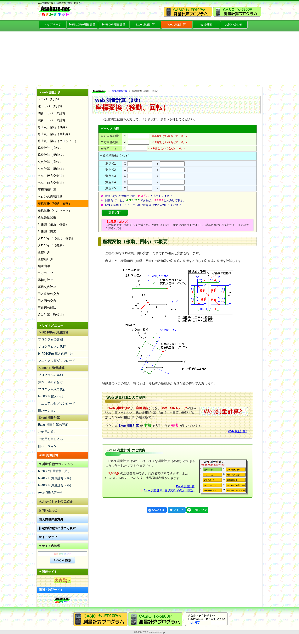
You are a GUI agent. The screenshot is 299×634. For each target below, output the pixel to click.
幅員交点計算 (47, 287)
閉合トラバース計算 (51, 113)
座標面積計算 (47, 189)
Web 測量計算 (176, 24)
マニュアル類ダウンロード (56, 360)
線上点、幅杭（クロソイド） (58, 141)
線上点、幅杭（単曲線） (55, 134)
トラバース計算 (48, 99)
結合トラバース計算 (51, 120)
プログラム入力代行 (52, 346)
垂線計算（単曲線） (51, 155)
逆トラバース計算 (50, 106)
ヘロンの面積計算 (50, 196)
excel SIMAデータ (50, 492)
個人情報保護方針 (51, 519)
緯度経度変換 (47, 217)
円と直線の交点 (48, 293)
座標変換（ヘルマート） (55, 210)
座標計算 (44, 252)
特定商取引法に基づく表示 (57, 528)
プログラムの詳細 (50, 339)
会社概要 (206, 24)
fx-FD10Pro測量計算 (82, 24)
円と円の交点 (47, 300)
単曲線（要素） (48, 231)
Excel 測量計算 (145, 24)
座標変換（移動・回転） (55, 203)
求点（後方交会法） (51, 175)
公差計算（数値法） (51, 314)
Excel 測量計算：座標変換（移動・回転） (169, 490)
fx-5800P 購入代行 (51, 396)
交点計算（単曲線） (51, 168)
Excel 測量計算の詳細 (53, 424)
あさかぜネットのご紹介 (56, 501)
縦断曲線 (44, 266)
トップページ (52, 24)
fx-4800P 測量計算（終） (55, 485)
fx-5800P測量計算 (113, 24)
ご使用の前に (47, 431)
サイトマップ (48, 537)
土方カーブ (45, 273)
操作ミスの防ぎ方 (50, 382)
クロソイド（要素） (51, 245)
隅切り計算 (45, 280)
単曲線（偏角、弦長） (53, 224)
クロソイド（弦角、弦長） (56, 238)
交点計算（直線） (50, 161)
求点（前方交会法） (51, 182)
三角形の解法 (47, 307)
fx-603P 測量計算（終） (54, 471)
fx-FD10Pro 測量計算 (53, 332)
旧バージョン (47, 410)
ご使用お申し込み (50, 439)
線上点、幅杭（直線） (53, 127)
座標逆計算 (45, 259)
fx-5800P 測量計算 (52, 368)
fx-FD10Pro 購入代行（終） (57, 353)
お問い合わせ (234, 24)
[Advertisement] (149, 58)
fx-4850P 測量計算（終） (55, 478)
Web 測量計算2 (237, 431)
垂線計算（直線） (50, 148)
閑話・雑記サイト (51, 590)
